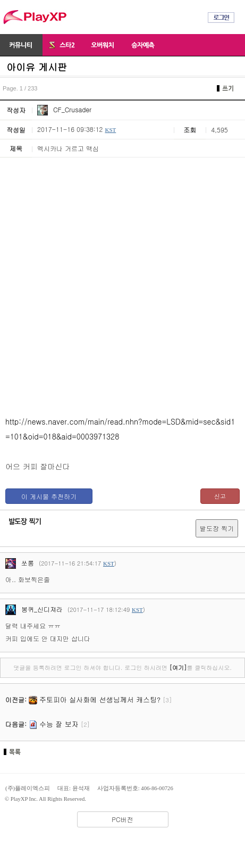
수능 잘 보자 (59, 724)
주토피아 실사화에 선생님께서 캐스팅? (99, 699)
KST (110, 130)
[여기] (178, 667)
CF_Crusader (64, 109)
